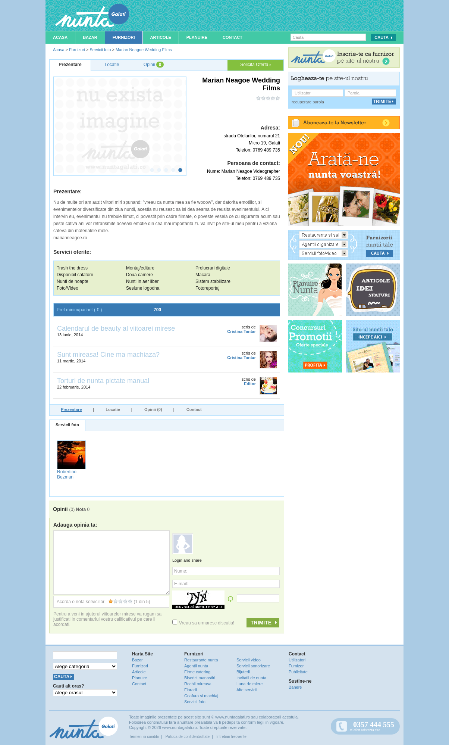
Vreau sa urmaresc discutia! (203, 623)
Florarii (190, 690)
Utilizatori (297, 660)
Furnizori (124, 37)
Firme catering (197, 672)
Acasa (60, 37)
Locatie (113, 409)
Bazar (90, 37)
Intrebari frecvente (231, 737)
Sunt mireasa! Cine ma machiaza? (108, 354)
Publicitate (298, 672)
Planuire (196, 37)
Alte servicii (246, 690)
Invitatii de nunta (251, 678)
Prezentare (71, 409)
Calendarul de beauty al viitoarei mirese (116, 328)
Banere (295, 687)
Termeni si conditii (143, 737)
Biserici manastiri (199, 678)
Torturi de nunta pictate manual (103, 380)
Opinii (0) (153, 409)
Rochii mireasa (197, 684)
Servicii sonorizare (253, 666)
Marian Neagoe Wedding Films (144, 49)
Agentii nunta (196, 666)
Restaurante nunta (201, 660)
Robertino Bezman (66, 474)
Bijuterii (243, 672)
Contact (232, 37)
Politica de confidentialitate (188, 737)
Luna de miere (249, 684)
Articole (160, 37)
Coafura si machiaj (201, 695)
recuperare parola (308, 102)
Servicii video (248, 660)
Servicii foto (100, 49)
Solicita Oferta (255, 64)
